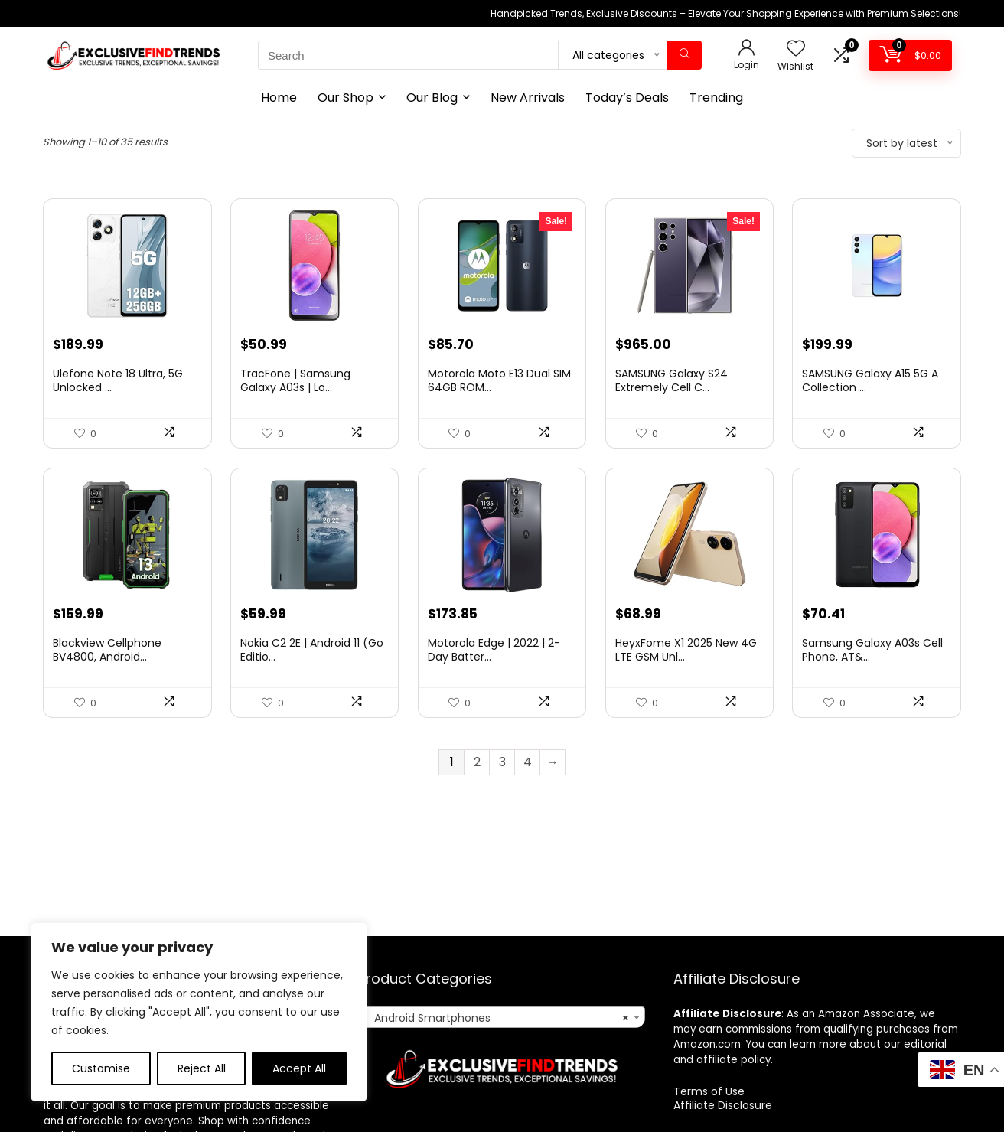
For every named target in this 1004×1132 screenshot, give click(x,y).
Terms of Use (709, 1091)
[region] (199, 1011)
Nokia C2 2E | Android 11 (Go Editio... (311, 649)
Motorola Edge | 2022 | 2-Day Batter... (494, 649)
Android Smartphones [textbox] (497, 1018)
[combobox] (501, 1017)
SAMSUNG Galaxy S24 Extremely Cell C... (671, 380)
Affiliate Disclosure (722, 1105)
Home (279, 97)
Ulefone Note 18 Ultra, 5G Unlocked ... (118, 380)
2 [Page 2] (477, 762)
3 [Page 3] (502, 762)
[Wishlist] (796, 49)
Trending (716, 97)
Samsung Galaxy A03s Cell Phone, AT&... (872, 649)
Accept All (299, 1068)
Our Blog (432, 97)
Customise (101, 1068)
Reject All (202, 1068)
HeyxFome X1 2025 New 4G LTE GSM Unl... (686, 649)
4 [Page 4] (527, 762)
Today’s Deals (627, 97)
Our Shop (345, 97)
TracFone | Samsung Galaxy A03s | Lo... (295, 380)
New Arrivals (528, 97)
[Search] (684, 55)
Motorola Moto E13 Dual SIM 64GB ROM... (499, 380)
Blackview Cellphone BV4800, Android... (107, 649)
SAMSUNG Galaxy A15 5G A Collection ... (870, 380)
